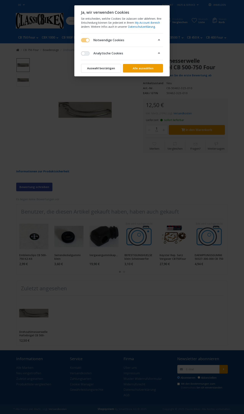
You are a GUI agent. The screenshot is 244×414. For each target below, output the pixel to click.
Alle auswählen (143, 68)
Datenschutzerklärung (141, 26)
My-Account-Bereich (147, 22)
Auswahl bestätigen (101, 68)
